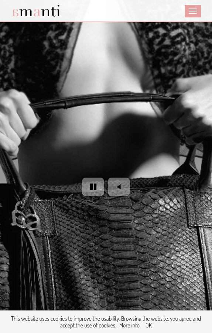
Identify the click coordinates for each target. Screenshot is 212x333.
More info (129, 325)
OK (149, 325)
